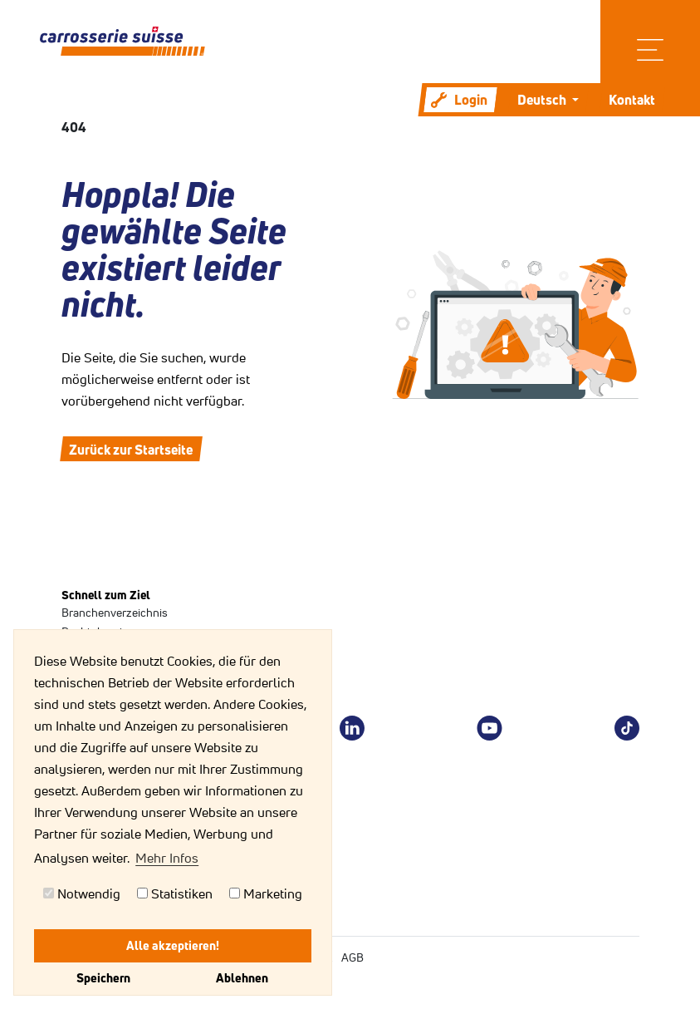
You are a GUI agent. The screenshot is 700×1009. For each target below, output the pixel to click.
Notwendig (81, 893)
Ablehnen (242, 978)
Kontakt (632, 100)
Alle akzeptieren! (172, 945)
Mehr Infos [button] (166, 857)
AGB (352, 957)
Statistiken (175, 893)
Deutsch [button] (543, 100)
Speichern (103, 978)
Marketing (265, 893)
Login (459, 100)
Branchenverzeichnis (114, 612)
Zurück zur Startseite (131, 450)
